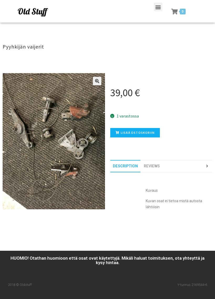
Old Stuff (32, 11)
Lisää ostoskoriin (135, 133)
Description (125, 166)
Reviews (152, 166)
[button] (158, 7)
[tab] (125, 166)
